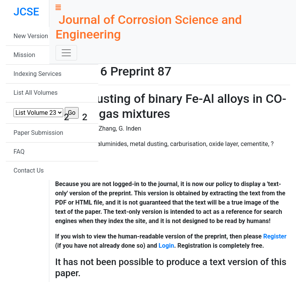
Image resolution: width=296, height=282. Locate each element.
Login (166, 245)
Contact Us (28, 170)
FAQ (19, 151)
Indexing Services (37, 73)
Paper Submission (38, 132)
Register (274, 236)
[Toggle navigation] (66, 52)
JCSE (26, 11)
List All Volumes (35, 92)
